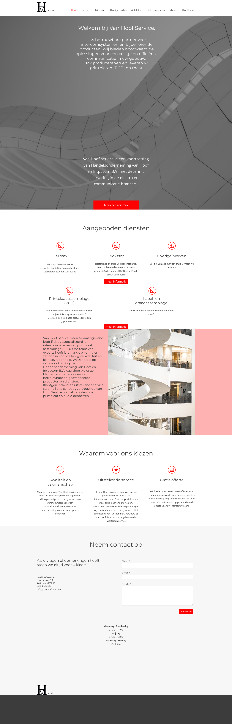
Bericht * (126, 584)
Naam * (126, 561)
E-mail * (126, 572)
